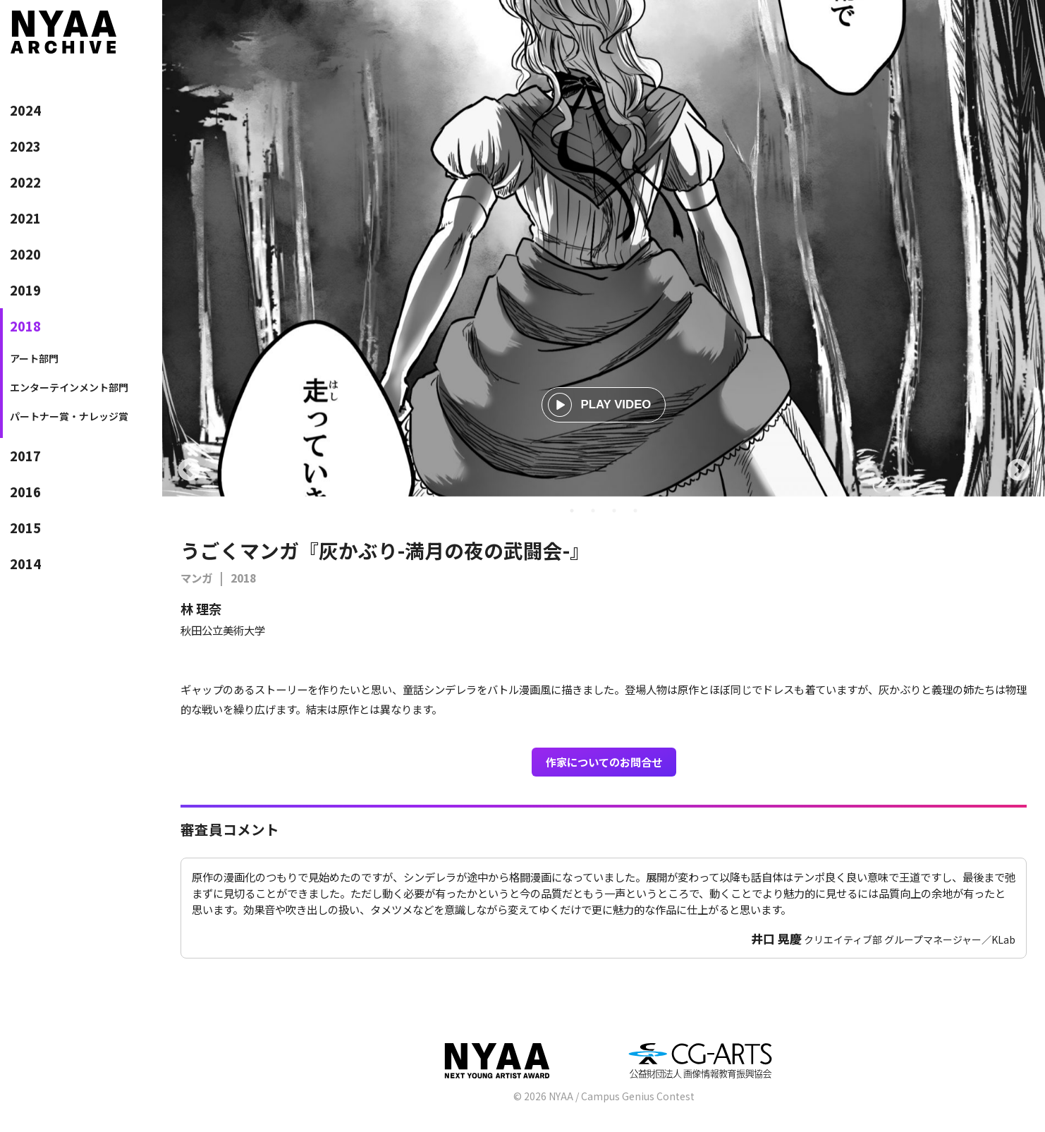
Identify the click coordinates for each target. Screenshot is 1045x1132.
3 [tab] (614, 511)
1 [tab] (572, 511)
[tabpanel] (603, 248)
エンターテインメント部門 (69, 387)
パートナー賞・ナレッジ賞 (69, 416)
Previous (189, 471)
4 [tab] (635, 511)
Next (1018, 471)
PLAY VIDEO (600, 405)
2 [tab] (593, 511)
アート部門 (34, 358)
